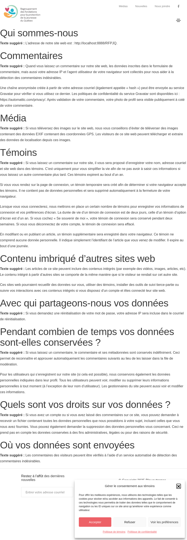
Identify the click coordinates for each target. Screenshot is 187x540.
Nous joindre (162, 6)
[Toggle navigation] (178, 20)
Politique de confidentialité (142, 531)
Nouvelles (141, 6)
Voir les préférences (164, 522)
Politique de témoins (114, 531)
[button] (179, 486)
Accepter (95, 522)
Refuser (129, 522)
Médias (123, 6)
